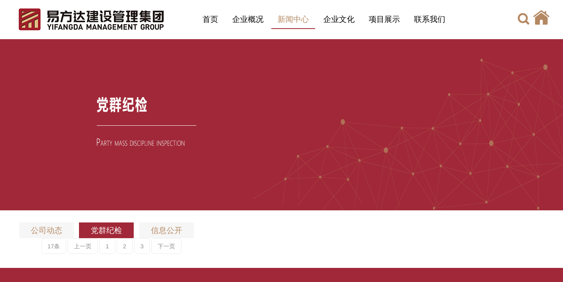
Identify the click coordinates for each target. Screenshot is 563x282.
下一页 (166, 246)
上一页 (82, 246)
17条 (54, 246)
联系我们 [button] (429, 19)
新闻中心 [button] (293, 19)
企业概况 (248, 19)
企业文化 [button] (339, 19)
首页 (210, 19)
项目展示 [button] (384, 19)
